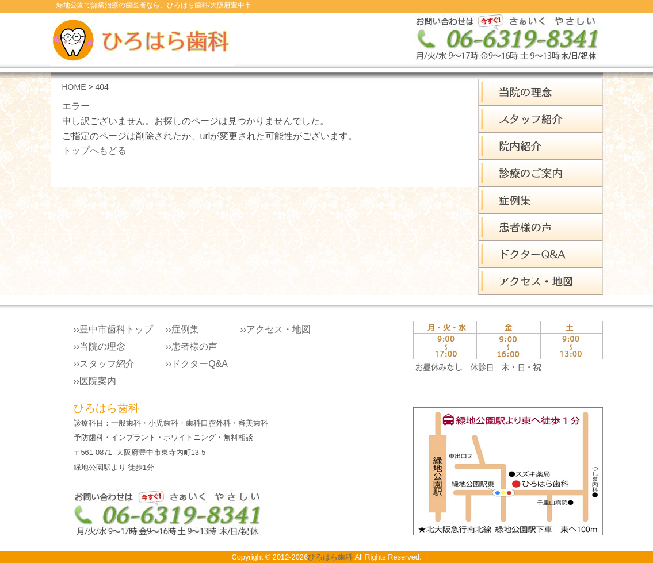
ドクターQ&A (540, 254)
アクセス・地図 (540, 281)
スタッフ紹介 (540, 119)
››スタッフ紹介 (104, 364)
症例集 (540, 200)
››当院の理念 (100, 346)
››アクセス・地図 (275, 329)
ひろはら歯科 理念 (540, 92)
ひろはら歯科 (330, 557)
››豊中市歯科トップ (114, 329)
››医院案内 (95, 381)
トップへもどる (94, 150)
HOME (74, 86)
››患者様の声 (192, 346)
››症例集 (183, 329)
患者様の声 (540, 227)
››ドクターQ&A (197, 364)
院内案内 (540, 146)
